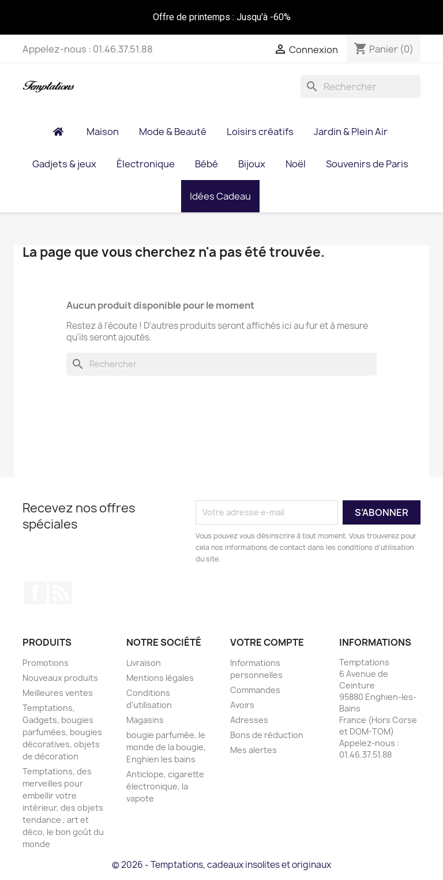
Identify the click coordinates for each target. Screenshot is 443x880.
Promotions (45, 662)
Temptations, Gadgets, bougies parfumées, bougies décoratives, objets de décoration (62, 732)
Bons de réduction (266, 734)
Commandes (255, 689)
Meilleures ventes (57, 692)
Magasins (145, 719)
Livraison (143, 662)
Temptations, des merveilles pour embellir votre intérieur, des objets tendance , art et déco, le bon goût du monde (63, 807)
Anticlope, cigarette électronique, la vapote (165, 786)
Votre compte (267, 642)
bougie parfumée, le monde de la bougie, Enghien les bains (166, 747)
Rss (60, 592)
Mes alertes (253, 749)
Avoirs (242, 704)
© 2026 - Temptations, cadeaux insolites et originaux (221, 865)
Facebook (35, 592)
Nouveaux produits (60, 677)
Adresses (249, 719)
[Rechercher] (361, 86)
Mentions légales (160, 677)
